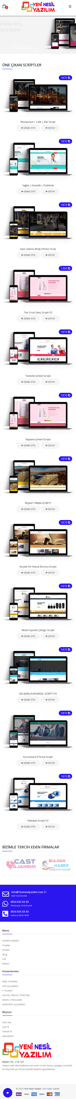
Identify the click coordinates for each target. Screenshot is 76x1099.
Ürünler (6, 949)
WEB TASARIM (9, 981)
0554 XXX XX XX (20, 902)
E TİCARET (7, 990)
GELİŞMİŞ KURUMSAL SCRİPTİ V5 (38, 693)
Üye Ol (5, 1026)
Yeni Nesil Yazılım (32, 1088)
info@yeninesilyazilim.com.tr (28, 892)
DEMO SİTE (28, 127)
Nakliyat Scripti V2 (38, 820)
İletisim (5, 963)
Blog (4, 954)
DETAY (50, 127)
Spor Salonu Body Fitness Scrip (38, 249)
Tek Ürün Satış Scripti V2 (38, 312)
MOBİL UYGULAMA (12, 999)
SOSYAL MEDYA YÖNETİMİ (16, 995)
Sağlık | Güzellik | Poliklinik (38, 185)
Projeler (6, 945)
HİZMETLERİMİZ (10, 940)
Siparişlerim (8, 1036)
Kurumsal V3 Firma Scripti (38, 757)
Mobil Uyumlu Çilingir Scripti (38, 630)
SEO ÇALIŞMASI (10, 986)
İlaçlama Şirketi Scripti (38, 439)
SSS (4, 959)
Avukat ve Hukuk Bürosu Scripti (38, 566)
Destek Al (7, 1031)
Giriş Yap (6, 1022)
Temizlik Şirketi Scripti (38, 376)
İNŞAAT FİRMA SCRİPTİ (38, 503)
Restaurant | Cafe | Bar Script (38, 122)
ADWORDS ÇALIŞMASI (13, 1004)
